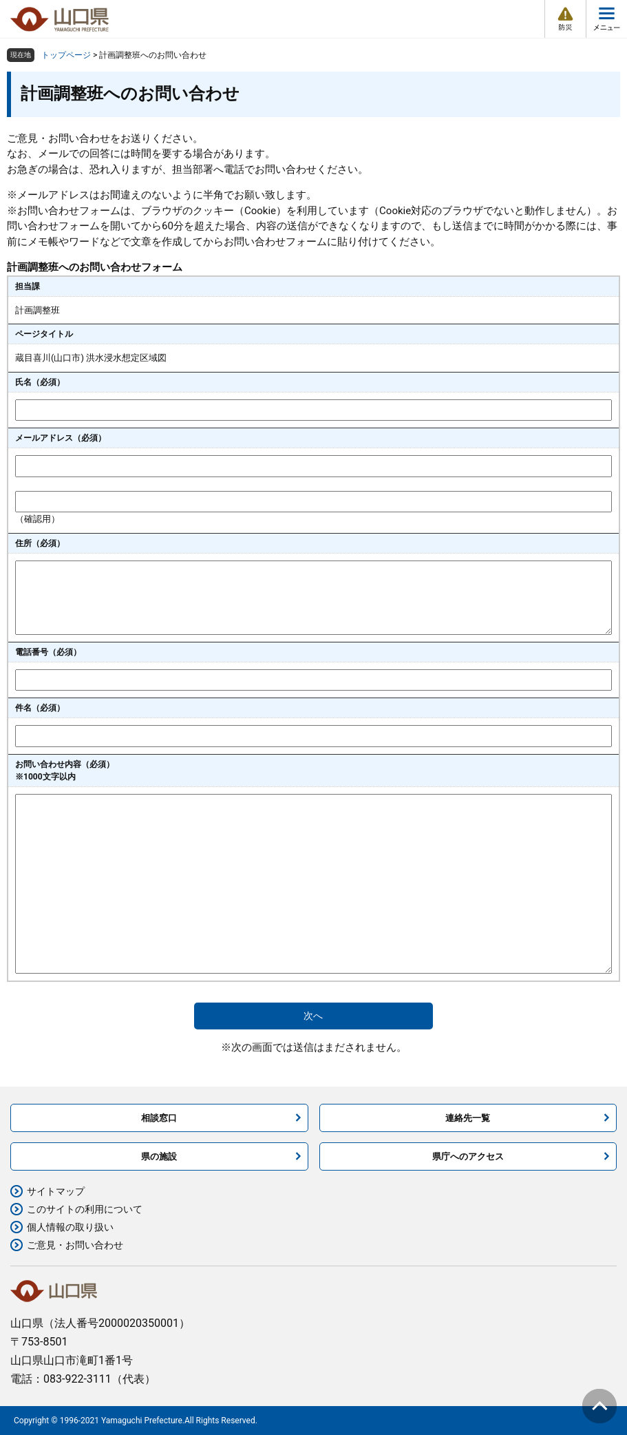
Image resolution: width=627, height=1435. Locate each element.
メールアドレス (60, 438)
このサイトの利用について (84, 1209)
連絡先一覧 (467, 1118)
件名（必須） (40, 708)
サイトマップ (56, 1191)
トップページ (66, 55)
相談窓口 (159, 1118)
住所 (40, 543)
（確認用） (37, 519)
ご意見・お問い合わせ (75, 1244)
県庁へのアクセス (468, 1156)
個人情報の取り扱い (70, 1227)
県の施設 (159, 1156)
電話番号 (48, 652)
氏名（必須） (40, 382)
